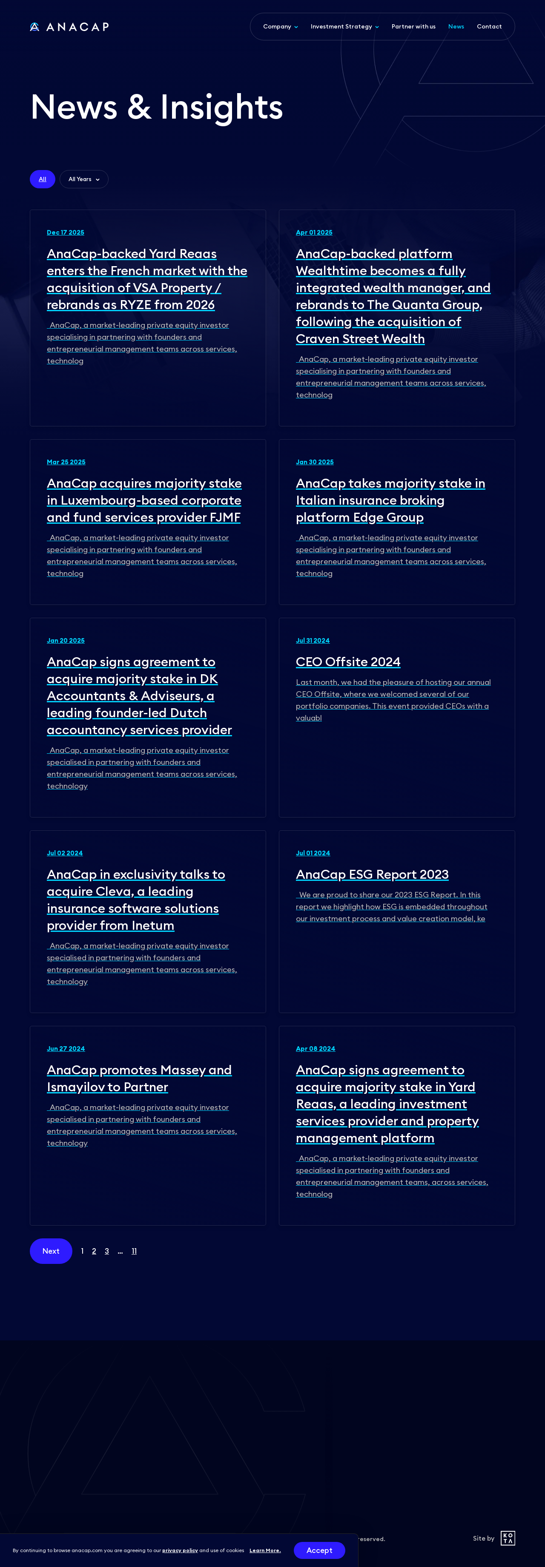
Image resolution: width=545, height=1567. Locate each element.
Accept (320, 1550)
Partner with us (414, 26)
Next (51, 1251)
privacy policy (180, 1550)
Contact (489, 26)
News (456, 26)
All (42, 179)
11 (134, 1251)
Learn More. (265, 1550)
